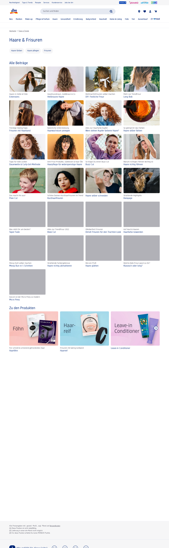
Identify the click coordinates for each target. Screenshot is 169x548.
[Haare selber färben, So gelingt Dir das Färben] (141, 116)
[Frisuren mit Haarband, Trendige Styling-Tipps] (27, 116)
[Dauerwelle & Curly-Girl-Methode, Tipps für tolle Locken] (27, 150)
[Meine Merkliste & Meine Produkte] (144, 11)
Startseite (12, 31)
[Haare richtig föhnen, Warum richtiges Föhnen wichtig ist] (141, 150)
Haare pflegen (33, 51)
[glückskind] (133, 2)
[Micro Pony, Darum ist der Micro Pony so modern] (27, 285)
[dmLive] (154, 2)
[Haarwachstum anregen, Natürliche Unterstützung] (65, 116)
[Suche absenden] (111, 11)
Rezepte (38, 3)
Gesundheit (65, 19)
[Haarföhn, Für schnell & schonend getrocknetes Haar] (33, 332)
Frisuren (47, 51)
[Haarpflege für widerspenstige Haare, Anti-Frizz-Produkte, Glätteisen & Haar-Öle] (65, 150)
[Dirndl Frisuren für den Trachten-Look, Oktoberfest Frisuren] (104, 218)
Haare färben (16, 51)
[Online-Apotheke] (155, 19)
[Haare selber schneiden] (104, 184)
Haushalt (103, 19)
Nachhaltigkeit (14, 3)
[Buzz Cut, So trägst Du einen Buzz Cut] (104, 150)
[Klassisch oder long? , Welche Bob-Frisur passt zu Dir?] (141, 251)
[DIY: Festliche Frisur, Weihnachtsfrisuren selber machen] (104, 82)
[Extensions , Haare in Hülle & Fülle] (27, 82)
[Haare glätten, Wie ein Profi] (104, 251)
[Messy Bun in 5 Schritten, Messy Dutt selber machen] (27, 251)
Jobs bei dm (69, 3)
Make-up (29, 19)
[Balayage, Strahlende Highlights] (141, 184)
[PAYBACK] (122, 2)
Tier (133, 19)
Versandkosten (55, 526)
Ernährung (78, 19)
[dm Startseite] (13, 11)
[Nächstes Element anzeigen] (156, 328)
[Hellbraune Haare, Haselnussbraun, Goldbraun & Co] (65, 82)
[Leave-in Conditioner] (135, 332)
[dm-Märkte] (139, 11)
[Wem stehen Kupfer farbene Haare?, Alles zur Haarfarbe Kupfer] (104, 116)
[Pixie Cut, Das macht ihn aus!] (27, 184)
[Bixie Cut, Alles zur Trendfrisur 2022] (65, 218)
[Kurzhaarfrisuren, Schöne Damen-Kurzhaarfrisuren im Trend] (65, 184)
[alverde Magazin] (145, 2)
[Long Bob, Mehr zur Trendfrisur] (141, 82)
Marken (19, 19)
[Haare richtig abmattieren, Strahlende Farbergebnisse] (65, 251)
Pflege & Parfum (43, 19)
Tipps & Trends (27, 3)
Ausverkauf (143, 19)
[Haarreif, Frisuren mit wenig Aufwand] (84, 332)
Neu (11, 19)
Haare (55, 19)
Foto (127, 19)
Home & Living (116, 19)
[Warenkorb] (155, 11)
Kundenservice (57, 3)
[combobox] (77, 11)
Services (46, 3)
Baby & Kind (91, 19)
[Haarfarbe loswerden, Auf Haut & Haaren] (141, 218)
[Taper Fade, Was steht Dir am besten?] (27, 218)
